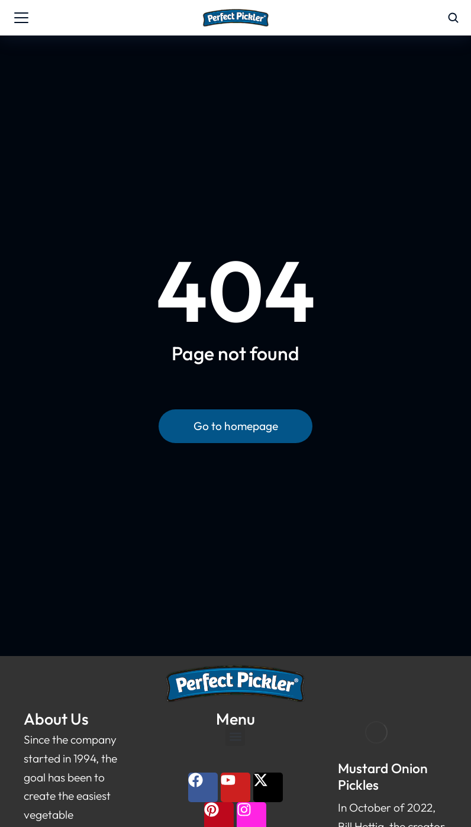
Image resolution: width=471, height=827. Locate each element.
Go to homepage (235, 426)
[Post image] (376, 732)
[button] (235, 736)
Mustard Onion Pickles (383, 776)
